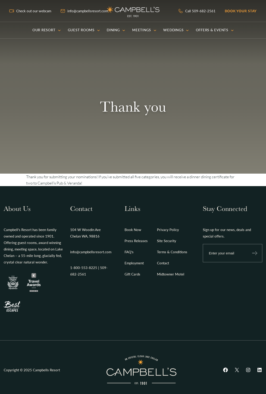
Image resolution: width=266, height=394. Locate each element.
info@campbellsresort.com (87, 11)
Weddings (176, 30)
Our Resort (46, 30)
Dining (116, 30)
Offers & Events (215, 30)
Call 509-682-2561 (200, 11)
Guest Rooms (84, 30)
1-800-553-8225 (83, 268)
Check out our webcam (33, 11)
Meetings (144, 30)
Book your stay (241, 11)
